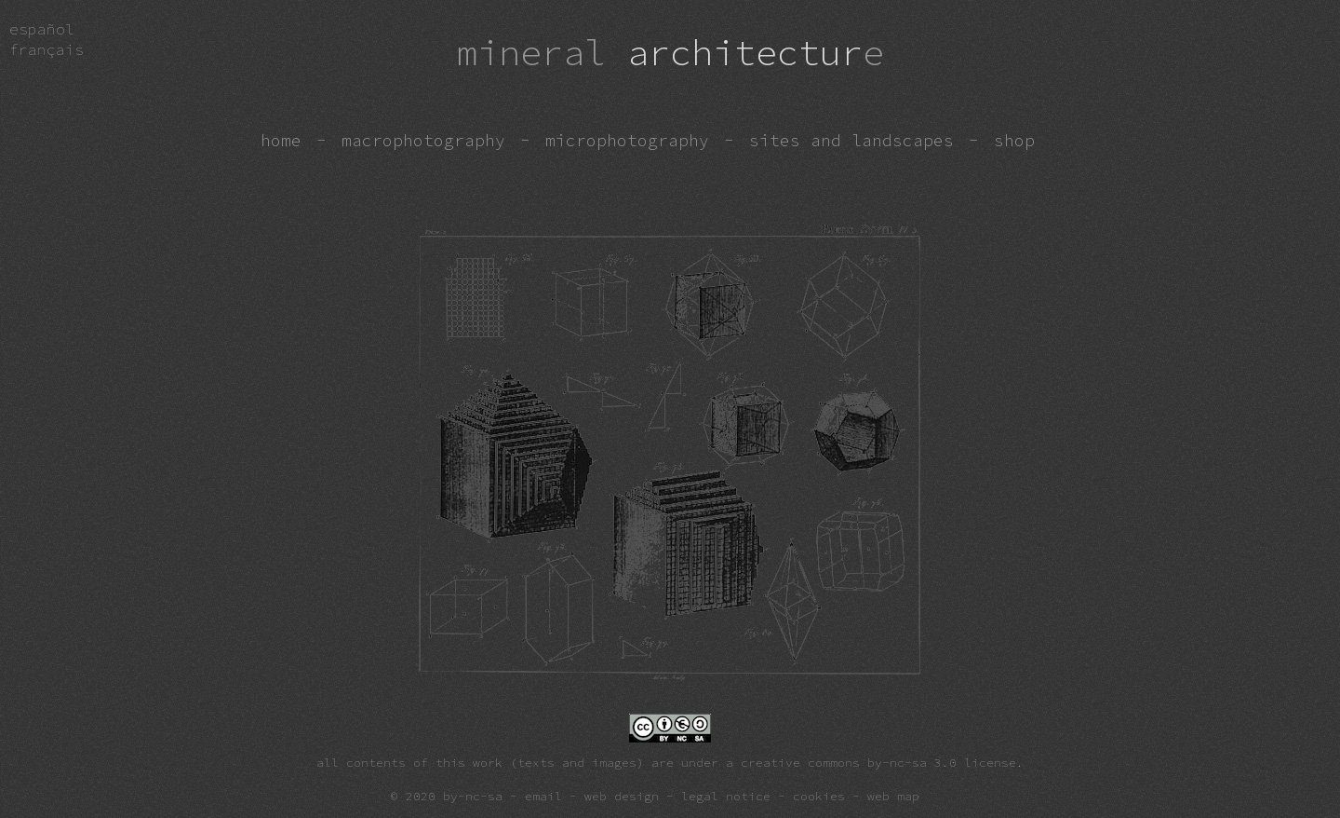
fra (46, 49)
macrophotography (423, 140)
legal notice (725, 795)
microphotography (627, 140)
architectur (670, 52)
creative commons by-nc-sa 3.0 (849, 762)
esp (41, 29)
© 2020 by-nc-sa (446, 795)
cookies (819, 795)
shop (1014, 140)
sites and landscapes (851, 140)
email (543, 795)
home (281, 140)
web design (621, 795)
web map (893, 795)
